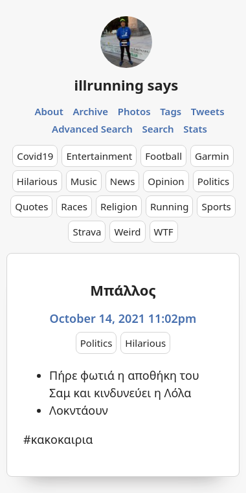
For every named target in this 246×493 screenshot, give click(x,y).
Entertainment (99, 155)
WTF (163, 231)
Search (158, 128)
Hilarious (37, 181)
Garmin (212, 155)
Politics (213, 181)
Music (84, 181)
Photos (134, 111)
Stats (195, 128)
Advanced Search (92, 128)
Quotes (31, 206)
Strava (87, 231)
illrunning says (126, 84)
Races (74, 206)
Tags (170, 111)
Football (163, 155)
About (48, 111)
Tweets (208, 111)
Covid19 (35, 155)
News (122, 181)
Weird (127, 231)
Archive (90, 111)
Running (169, 206)
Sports (215, 206)
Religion (118, 206)
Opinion (166, 181)
